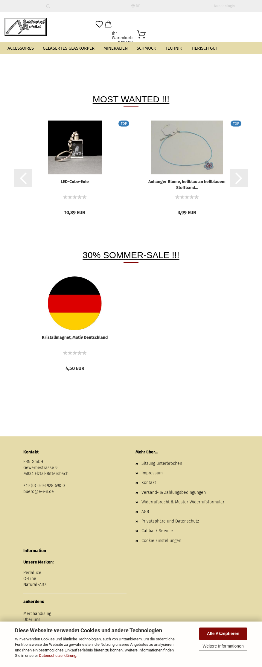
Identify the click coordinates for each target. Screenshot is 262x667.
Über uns (31, 619)
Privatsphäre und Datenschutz (170, 521)
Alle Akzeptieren (223, 633)
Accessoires (20, 48)
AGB (145, 511)
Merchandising (37, 613)
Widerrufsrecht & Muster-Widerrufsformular (182, 502)
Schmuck (146, 48)
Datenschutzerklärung (57, 655)
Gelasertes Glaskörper (69, 48)
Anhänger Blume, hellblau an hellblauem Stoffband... (187, 184)
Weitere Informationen (222, 646)
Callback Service (157, 530)
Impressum (152, 473)
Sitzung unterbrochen (161, 463)
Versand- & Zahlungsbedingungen (173, 492)
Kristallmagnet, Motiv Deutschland (75, 337)
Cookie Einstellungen (161, 540)
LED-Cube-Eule (75, 181)
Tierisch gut (204, 48)
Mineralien (115, 48)
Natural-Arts (35, 584)
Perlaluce (32, 572)
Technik (173, 48)
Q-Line (29, 578)
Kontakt (148, 482)
